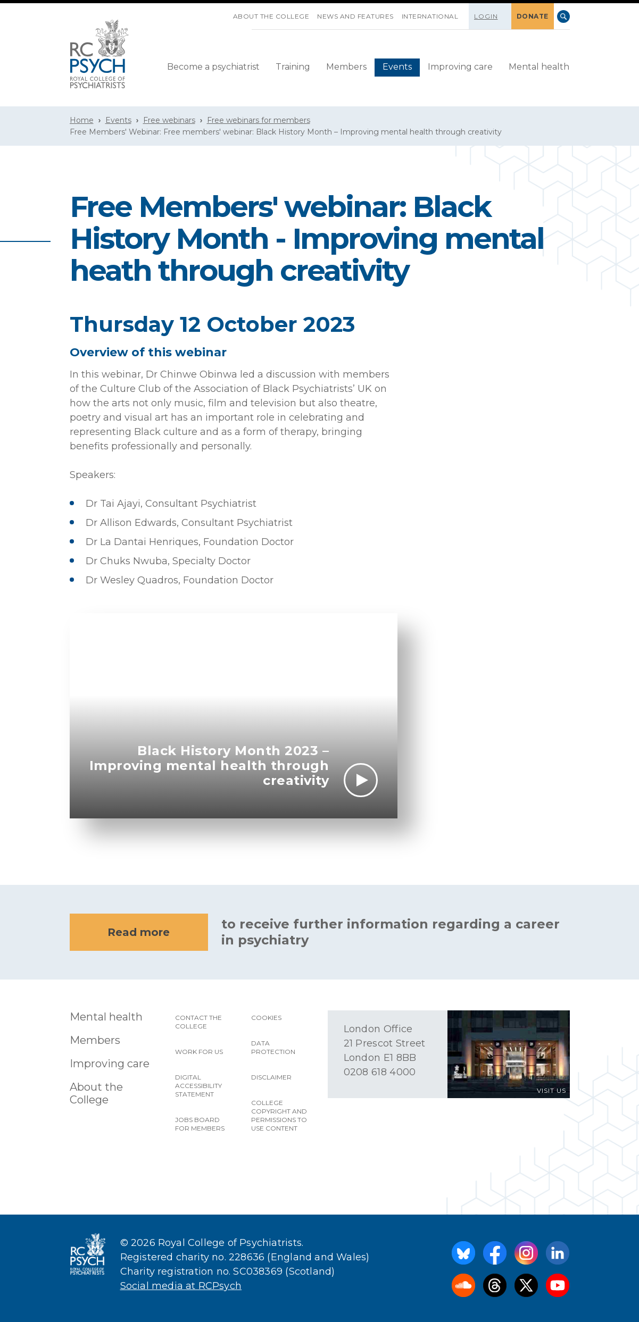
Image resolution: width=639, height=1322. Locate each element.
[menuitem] (213, 67)
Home (82, 120)
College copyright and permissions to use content (279, 1115)
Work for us (199, 1052)
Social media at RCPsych (181, 1286)
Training (293, 67)
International (430, 16)
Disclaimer (271, 1077)
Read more (138, 932)
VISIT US (551, 1090)
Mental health (539, 67)
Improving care (460, 67)
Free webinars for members (258, 120)
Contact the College (198, 1022)
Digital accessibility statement (198, 1085)
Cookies (266, 1018)
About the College (271, 16)
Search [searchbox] (563, 16)
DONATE (533, 16)
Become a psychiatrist (213, 67)
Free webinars (169, 120)
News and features (355, 16)
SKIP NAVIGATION (225, 12)
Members (346, 67)
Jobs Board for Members (200, 1124)
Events (397, 67)
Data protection (273, 1047)
